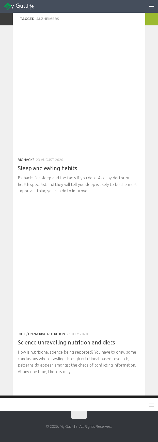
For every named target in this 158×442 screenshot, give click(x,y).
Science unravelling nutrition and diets (66, 342)
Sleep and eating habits (47, 168)
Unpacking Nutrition (46, 334)
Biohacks (26, 160)
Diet (21, 334)
